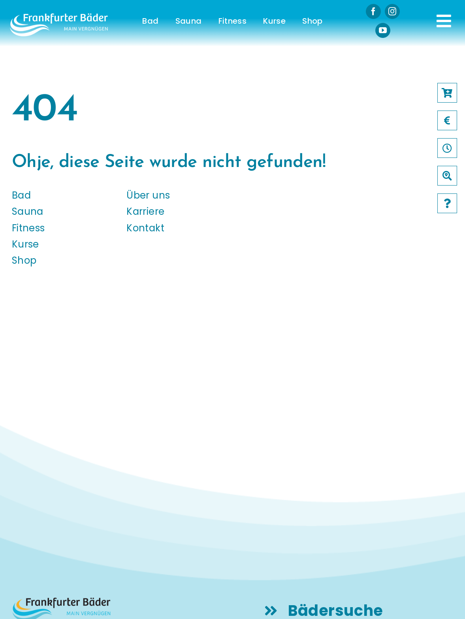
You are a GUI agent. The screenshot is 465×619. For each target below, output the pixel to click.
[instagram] (392, 11)
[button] (17, 601)
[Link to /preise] (447, 120)
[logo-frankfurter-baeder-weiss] (59, 16)
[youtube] (382, 30)
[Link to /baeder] (447, 176)
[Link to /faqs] (447, 203)
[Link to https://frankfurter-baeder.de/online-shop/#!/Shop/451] (447, 93)
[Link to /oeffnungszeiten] (447, 148)
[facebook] (373, 11)
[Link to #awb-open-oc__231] (444, 21)
